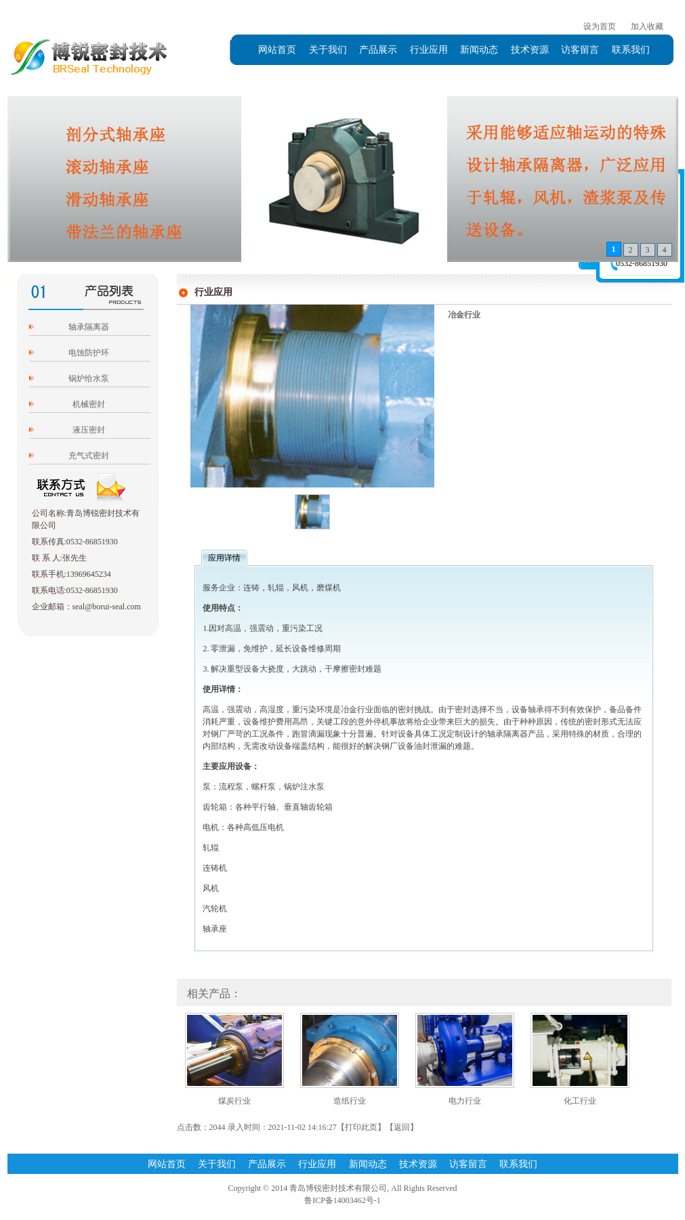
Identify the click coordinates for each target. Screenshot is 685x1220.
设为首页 (599, 26)
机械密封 (88, 404)
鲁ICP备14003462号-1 (342, 1200)
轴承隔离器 (88, 327)
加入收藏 (647, 26)
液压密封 (88, 430)
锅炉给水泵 (88, 378)
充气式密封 (88, 455)
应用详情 (224, 558)
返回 (402, 1127)
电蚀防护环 (88, 352)
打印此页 (361, 1127)
